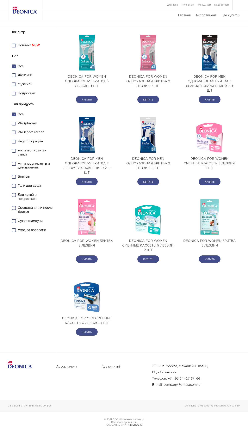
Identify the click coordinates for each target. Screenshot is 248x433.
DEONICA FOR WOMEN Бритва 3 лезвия (87, 243)
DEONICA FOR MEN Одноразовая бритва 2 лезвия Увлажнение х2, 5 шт (86, 165)
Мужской (25, 84)
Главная (184, 15)
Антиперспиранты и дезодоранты (34, 165)
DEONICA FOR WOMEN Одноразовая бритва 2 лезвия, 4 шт (148, 81)
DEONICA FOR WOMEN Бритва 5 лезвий (209, 243)
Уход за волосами (32, 230)
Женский (25, 75)
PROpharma (27, 123)
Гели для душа (29, 185)
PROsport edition (31, 132)
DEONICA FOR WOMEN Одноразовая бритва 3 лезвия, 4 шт (87, 81)
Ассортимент (205, 15)
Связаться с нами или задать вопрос (30, 406)
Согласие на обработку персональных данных (212, 406)
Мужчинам (188, 5)
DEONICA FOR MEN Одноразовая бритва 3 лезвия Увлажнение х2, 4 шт (209, 83)
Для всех (172, 5)
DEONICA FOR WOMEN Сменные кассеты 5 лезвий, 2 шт (148, 246)
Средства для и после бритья (35, 209)
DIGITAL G (136, 425)
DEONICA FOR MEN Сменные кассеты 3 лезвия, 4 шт (87, 321)
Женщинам (204, 5)
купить (87, 100)
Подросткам (221, 5)
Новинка (24, 45)
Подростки (26, 93)
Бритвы (24, 176)
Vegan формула (30, 141)
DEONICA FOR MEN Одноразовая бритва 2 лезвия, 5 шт (148, 163)
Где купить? (230, 15)
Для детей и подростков (27, 196)
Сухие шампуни (30, 221)
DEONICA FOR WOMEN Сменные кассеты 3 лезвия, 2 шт (210, 163)
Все (21, 66)
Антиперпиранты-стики (32, 152)
